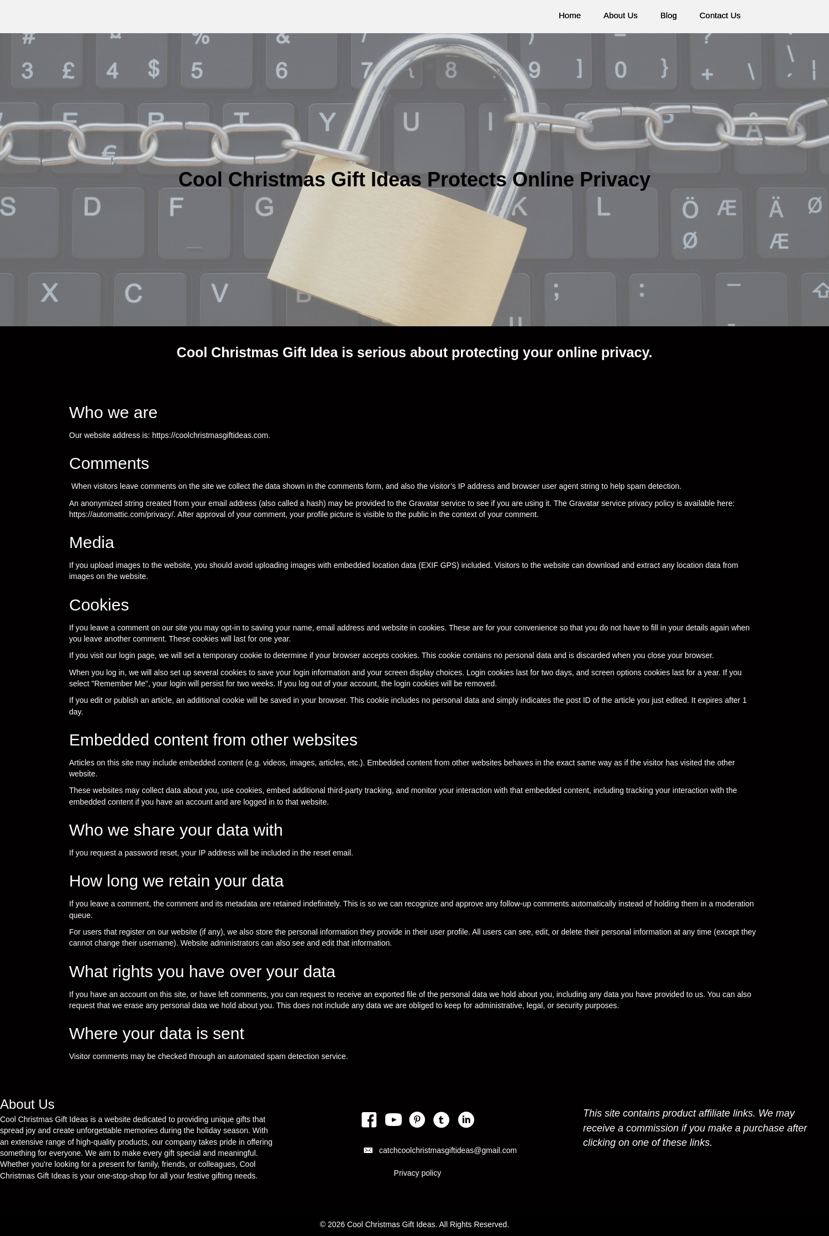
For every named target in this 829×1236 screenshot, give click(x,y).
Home (570, 15)
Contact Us (720, 15)
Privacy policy (418, 1173)
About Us (621, 15)
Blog (668, 15)
